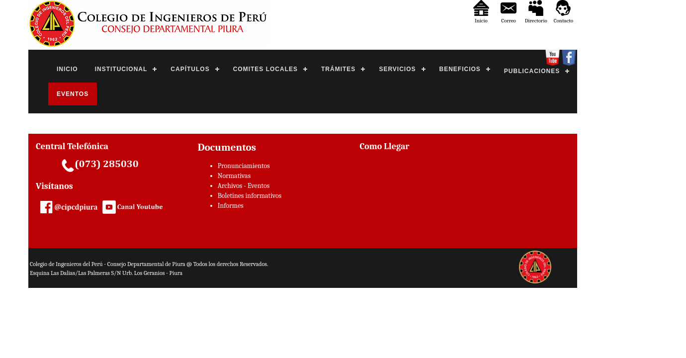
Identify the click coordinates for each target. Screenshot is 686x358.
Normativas (234, 176)
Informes (231, 205)
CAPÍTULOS (190, 69)
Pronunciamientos (244, 166)
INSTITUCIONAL (121, 69)
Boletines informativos (250, 195)
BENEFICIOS (460, 69)
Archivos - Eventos (243, 185)
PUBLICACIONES (532, 71)
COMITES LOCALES (265, 69)
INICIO (67, 69)
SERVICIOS (397, 69)
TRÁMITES (338, 69)
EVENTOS (72, 93)
